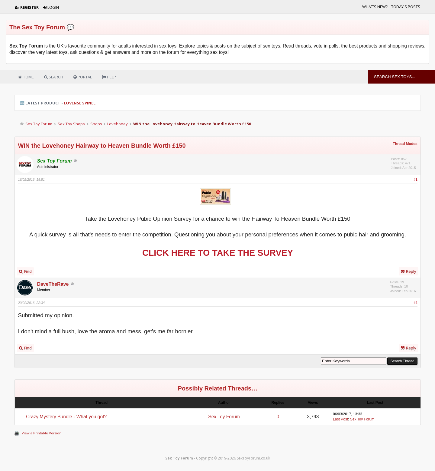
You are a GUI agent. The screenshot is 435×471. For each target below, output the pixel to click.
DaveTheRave (53, 284)
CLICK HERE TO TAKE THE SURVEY (217, 253)
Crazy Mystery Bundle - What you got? (66, 416)
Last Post (340, 419)
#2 (415, 303)
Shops (96, 124)
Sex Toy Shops (71, 124)
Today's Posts (405, 6)
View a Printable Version (41, 433)
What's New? (375, 6)
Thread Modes (405, 144)
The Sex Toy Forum (37, 27)
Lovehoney (117, 124)
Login (51, 7)
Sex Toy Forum (38, 124)
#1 (415, 179)
